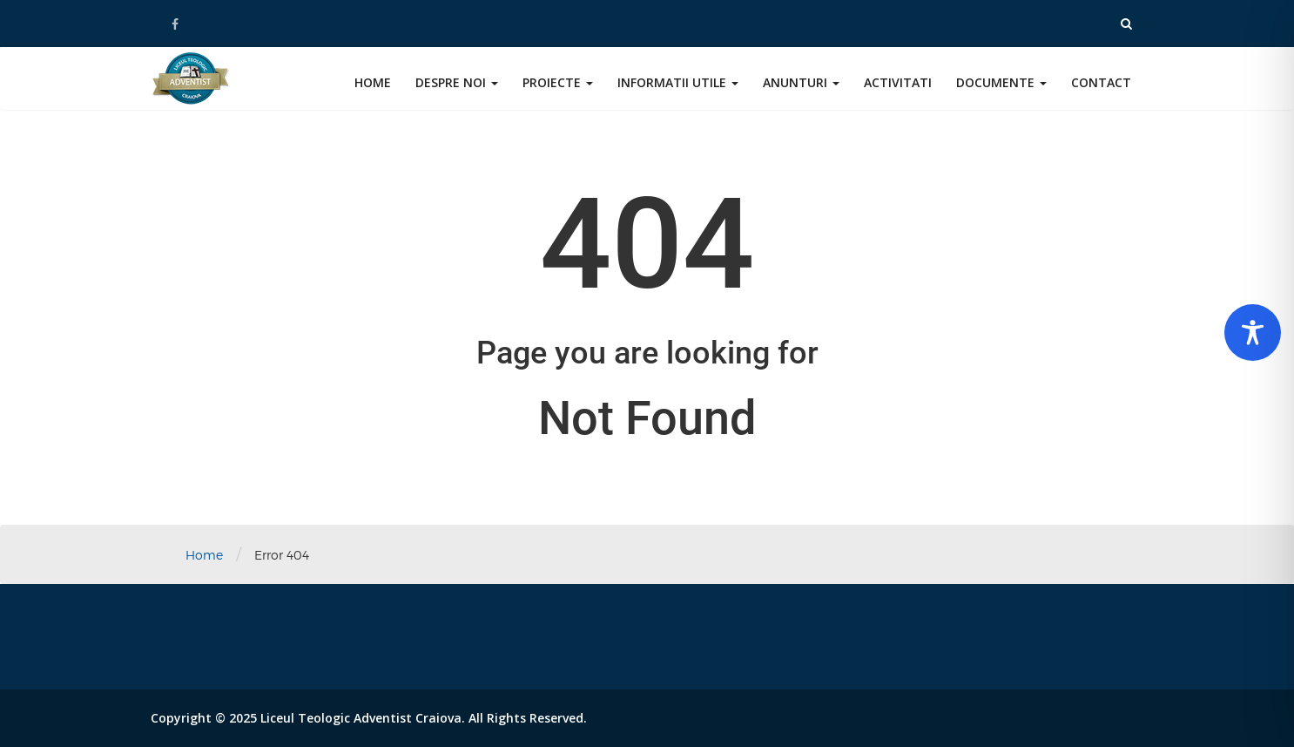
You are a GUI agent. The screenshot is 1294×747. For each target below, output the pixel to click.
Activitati (898, 82)
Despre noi (456, 82)
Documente (1001, 82)
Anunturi (801, 82)
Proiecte (557, 82)
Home (372, 82)
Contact (1101, 82)
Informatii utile (677, 82)
